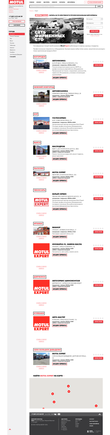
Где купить (46, 2)
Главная (31, 2)
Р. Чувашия (64, 428)
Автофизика (90, 23)
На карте (13, 56)
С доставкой (17, 25)
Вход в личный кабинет (95, 2)
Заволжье (63, 426)
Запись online (94, 31)
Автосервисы (71, 2)
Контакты (62, 2)
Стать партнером (16, 21)
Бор (11, 38)
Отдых (77, 425)
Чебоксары (12, 45)
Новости (54, 2)
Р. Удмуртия (64, 429)
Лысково (12, 43)
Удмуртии (11, 12)
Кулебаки (12, 52)
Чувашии (11, 10)
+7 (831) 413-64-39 (94, 36)
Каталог (38, 2)
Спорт (76, 426)
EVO (76, 422)
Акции (91, 425)
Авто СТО (77, 420)
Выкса (11, 40)
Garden (77, 423)
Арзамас (12, 47)
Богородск (12, 34)
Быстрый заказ (93, 421)
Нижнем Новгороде (13, 9)
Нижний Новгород (14, 36)
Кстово (63, 425)
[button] (99, 6)
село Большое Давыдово (16, 54)
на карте (35, 422)
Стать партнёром (94, 423)
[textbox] (62, 6)
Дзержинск (12, 50)
